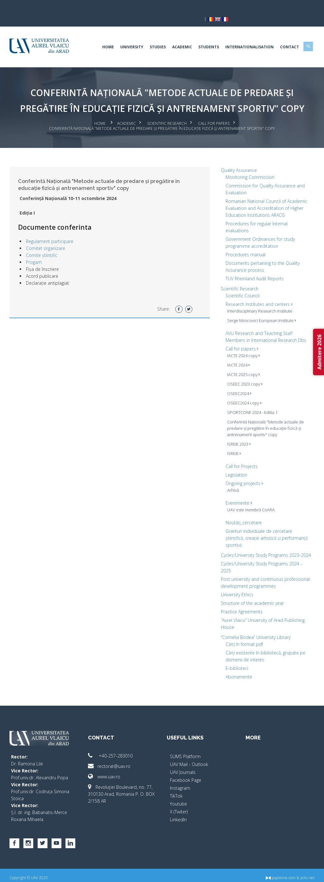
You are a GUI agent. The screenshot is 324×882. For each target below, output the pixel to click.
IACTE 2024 (237, 353)
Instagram (180, 783)
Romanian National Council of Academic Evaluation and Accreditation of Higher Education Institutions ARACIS (265, 196)
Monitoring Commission (248, 165)
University (128, 36)
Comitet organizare (49, 237)
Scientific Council (241, 284)
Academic (178, 36)
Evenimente (237, 491)
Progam (38, 250)
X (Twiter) (179, 807)
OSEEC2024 (238, 381)
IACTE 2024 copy (242, 343)
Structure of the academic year (251, 598)
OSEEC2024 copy (243, 391)
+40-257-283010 (112, 751)
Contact (285, 36)
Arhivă (232, 478)
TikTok (176, 791)
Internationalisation (245, 36)
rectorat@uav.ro (111, 761)
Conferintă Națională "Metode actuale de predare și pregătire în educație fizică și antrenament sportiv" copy (264, 416)
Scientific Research (167, 112)
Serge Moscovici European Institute (260, 308)
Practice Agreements (240, 607)
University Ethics (236, 590)
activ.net (303, 872)
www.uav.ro (106, 772)
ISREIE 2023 (237, 432)
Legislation (235, 463)
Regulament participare (53, 230)
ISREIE (233, 441)
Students (205, 36)
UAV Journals (183, 767)
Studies (154, 36)
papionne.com (277, 872)
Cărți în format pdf (243, 639)
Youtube (178, 799)
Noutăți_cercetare (242, 511)
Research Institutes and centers (257, 292)
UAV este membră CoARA (249, 498)
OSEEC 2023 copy (243, 372)
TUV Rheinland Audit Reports (253, 267)
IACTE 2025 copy (242, 362)
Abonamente (237, 672)
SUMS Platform (185, 751)
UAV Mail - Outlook (189, 759)
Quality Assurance (238, 158)
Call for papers (214, 112)
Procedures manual (244, 243)
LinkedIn (178, 815)
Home (104, 36)
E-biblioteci (235, 663)
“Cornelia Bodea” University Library (254, 632)
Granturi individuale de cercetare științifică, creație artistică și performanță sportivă (265, 526)
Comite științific (45, 243)
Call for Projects (240, 454)
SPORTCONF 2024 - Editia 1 (251, 400)
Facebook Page (185, 775)
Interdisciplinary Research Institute (258, 299)
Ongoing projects (243, 471)
